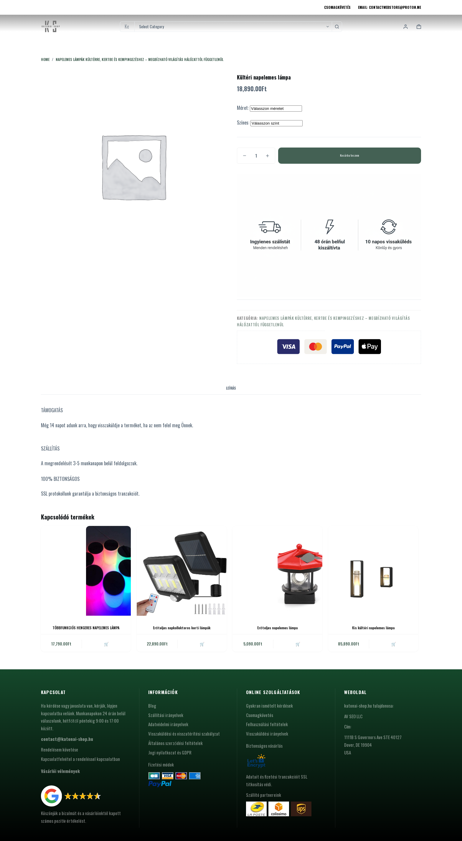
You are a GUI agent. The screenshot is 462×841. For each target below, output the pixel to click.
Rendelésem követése (59, 749)
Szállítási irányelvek (165, 715)
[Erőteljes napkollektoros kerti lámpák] (182, 571)
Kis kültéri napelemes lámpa (373, 627)
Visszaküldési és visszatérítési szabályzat (184, 733)
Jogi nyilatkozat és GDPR (170, 752)
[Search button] (337, 26)
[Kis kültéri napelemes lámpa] (373, 571)
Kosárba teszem (349, 155)
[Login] (405, 26)
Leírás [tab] (231, 387)
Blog (152, 705)
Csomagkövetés (337, 7)
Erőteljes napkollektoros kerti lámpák (181, 627)
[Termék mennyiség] (256, 156)
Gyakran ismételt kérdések (269, 705)
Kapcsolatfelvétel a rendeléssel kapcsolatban (80, 759)
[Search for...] (127, 26)
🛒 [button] (106, 644)
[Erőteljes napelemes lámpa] (277, 571)
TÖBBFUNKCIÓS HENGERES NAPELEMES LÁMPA (85, 627)
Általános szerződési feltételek (175, 743)
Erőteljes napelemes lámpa (277, 627)
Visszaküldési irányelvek (267, 733)
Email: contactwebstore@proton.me (389, 7)
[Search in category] (233, 26)
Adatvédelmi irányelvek (168, 724)
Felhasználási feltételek (267, 724)
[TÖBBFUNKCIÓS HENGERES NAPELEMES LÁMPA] (86, 571)
